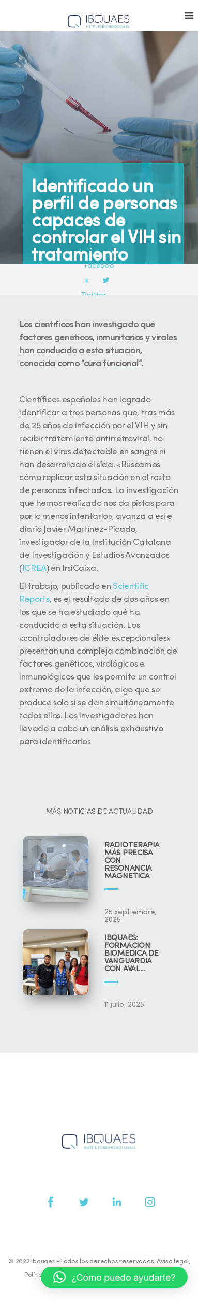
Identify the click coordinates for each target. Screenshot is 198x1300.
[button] (114, 1277)
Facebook (99, 266)
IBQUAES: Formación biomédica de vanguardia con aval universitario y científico (134, 953)
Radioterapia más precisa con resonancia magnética (131, 861)
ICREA (34, 568)
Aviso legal (173, 1261)
